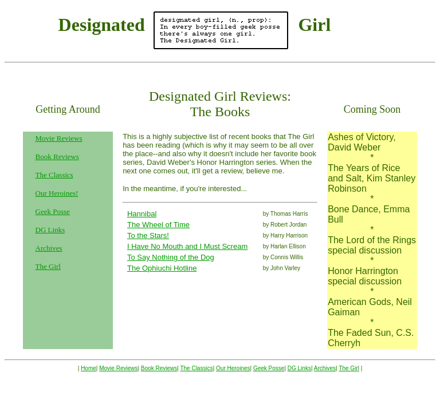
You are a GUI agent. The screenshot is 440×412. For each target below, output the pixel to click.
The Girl (48, 266)
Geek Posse (53, 211)
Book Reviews (57, 156)
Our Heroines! (57, 193)
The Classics (54, 175)
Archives (49, 248)
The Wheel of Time (158, 224)
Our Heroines (233, 368)
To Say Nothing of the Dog (170, 257)
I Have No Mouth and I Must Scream (187, 246)
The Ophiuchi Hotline (162, 268)
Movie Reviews (118, 368)
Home (88, 368)
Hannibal (141, 213)
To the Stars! (148, 235)
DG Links (50, 229)
